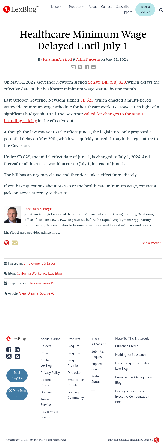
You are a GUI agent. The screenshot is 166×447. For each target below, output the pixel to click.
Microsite (74, 373)
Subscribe (122, 7)
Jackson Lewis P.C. (42, 283)
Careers (46, 346)
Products (75, 7)
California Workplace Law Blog (39, 274)
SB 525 (87, 100)
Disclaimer (48, 392)
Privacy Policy (50, 373)
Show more (152, 243)
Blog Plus (74, 353)
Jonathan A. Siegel (57, 59)
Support (126, 12)
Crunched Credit (126, 346)
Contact (106, 7)
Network (55, 7)
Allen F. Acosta (88, 59)
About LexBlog (50, 339)
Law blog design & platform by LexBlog (133, 439)
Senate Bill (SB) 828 (107, 82)
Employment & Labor (39, 264)
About (93, 7)
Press (44, 353)
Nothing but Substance (130, 355)
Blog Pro (73, 346)
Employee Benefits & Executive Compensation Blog (132, 396)
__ (93, 389)
